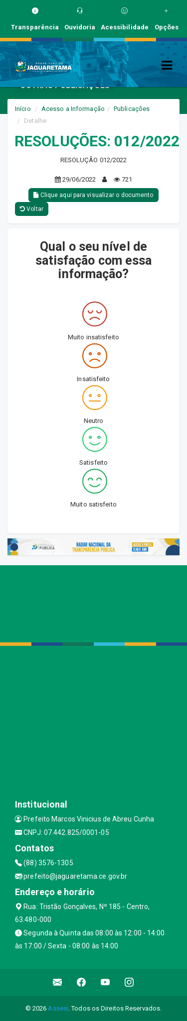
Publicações (132, 108)
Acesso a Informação (73, 108)
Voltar (31, 208)
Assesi (58, 1008)
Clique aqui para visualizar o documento (93, 195)
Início (23, 108)
